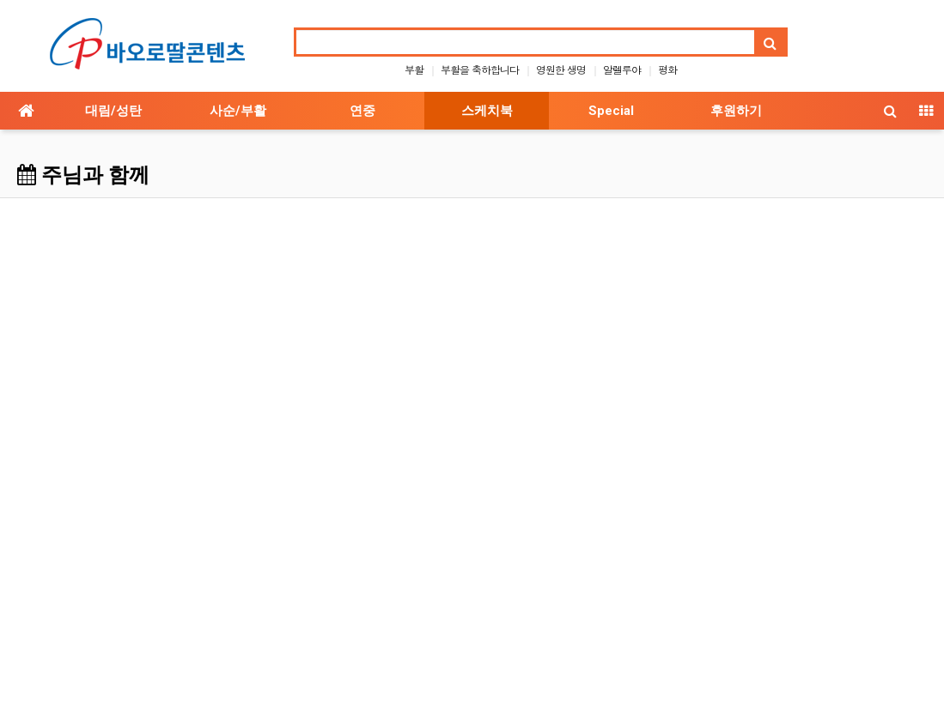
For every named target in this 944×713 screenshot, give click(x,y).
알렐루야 (622, 69)
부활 (414, 69)
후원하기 (736, 110)
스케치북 (487, 110)
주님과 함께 (83, 175)
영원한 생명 (561, 69)
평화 (667, 69)
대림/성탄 (113, 110)
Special (611, 110)
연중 (362, 110)
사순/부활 (238, 110)
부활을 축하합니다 (480, 69)
